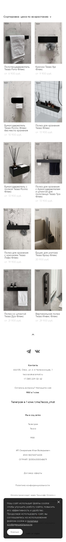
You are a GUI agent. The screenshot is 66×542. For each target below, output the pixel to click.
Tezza (33, 428)
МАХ (32, 437)
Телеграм (33, 424)
